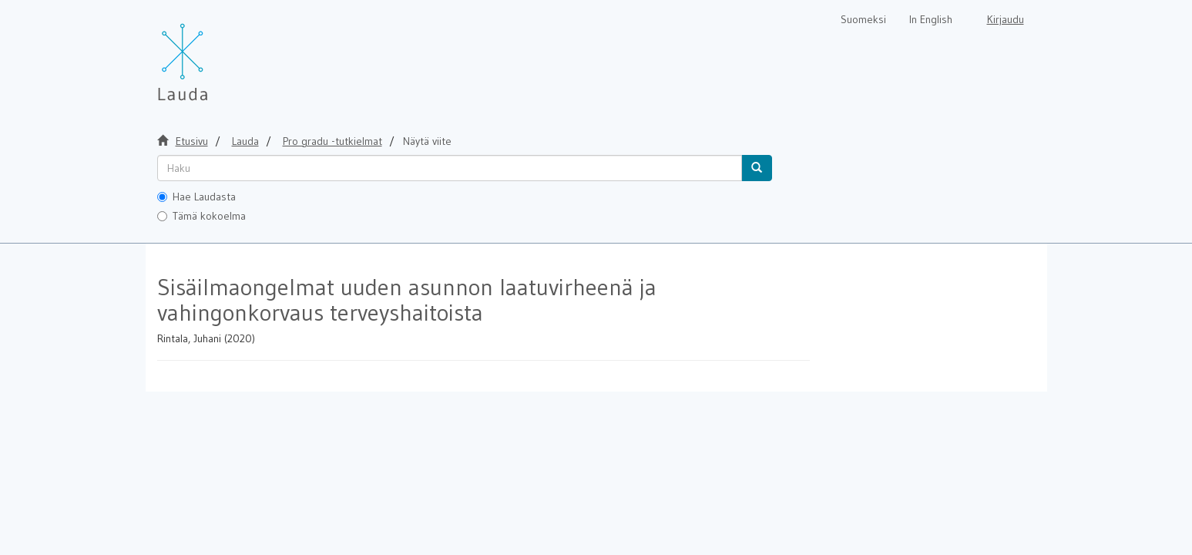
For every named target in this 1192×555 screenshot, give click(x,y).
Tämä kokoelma (201, 216)
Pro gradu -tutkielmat (332, 141)
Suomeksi (863, 19)
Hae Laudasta (196, 197)
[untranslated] (449, 168)
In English (930, 19)
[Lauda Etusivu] (215, 54)
